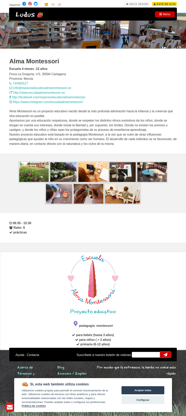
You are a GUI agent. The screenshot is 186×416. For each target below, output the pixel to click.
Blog (60, 367)
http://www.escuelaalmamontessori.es (37, 92)
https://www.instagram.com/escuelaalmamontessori (46, 102)
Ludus (25, 15)
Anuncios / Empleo (72, 373)
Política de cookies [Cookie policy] (34, 405)
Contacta (33, 355)
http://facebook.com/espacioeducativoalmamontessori (47, 97)
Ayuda (20, 355)
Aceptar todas (143, 390)
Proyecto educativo (93, 311)
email (137, 354)
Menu (164, 14)
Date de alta (165, 4)
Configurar (142, 399)
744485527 (18, 83)
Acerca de (25, 367)
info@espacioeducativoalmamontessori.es (40, 88)
